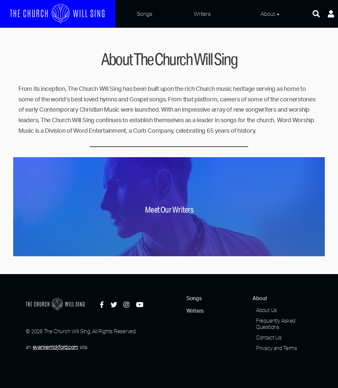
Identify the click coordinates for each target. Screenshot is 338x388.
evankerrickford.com (55, 347)
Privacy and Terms (276, 348)
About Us (266, 310)
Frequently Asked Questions (275, 323)
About (267, 13)
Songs (144, 13)
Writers (202, 13)
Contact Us (269, 337)
